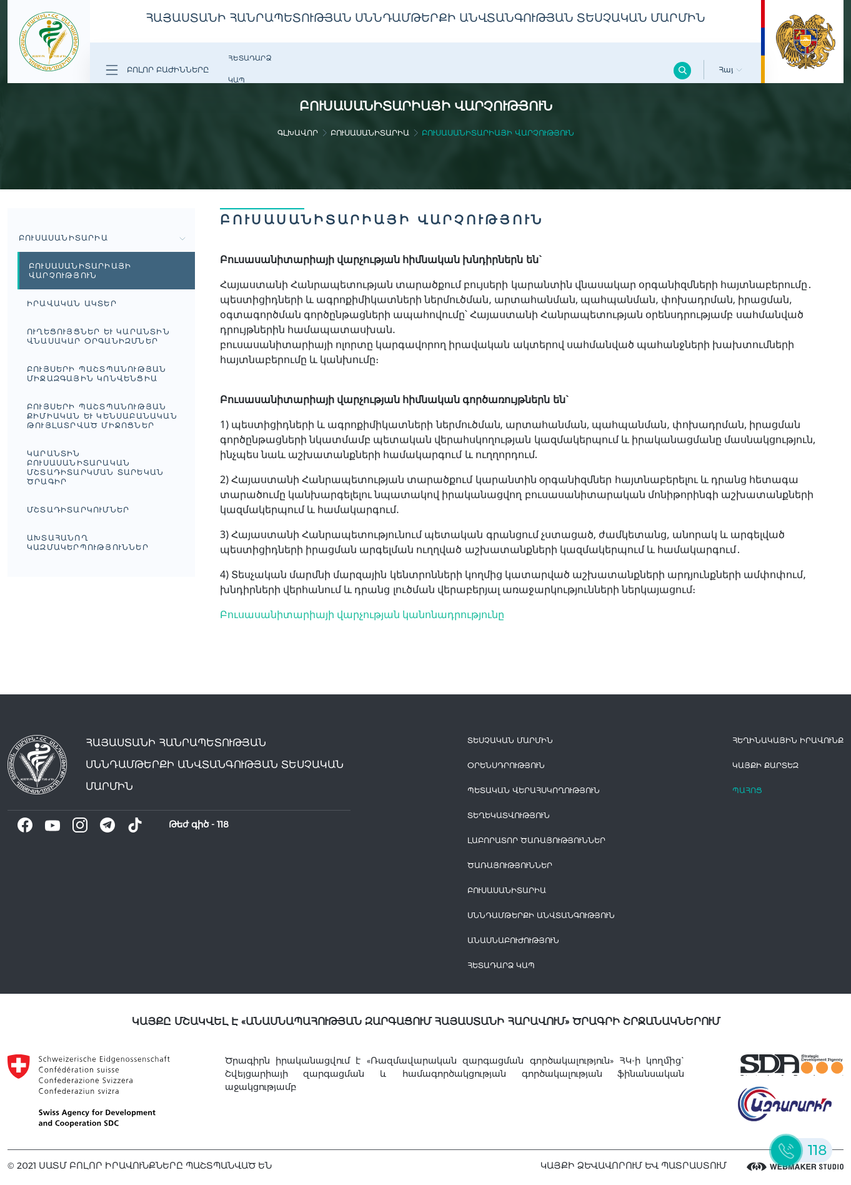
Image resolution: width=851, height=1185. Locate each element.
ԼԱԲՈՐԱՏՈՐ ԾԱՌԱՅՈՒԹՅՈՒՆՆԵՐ (536, 840)
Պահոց (747, 790)
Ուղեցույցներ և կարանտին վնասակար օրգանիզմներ (98, 336)
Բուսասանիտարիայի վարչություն (80, 270)
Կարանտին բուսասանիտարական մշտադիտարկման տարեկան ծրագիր (95, 467)
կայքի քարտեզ (765, 765)
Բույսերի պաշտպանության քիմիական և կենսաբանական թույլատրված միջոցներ (102, 416)
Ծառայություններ (509, 865)
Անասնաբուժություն (513, 940)
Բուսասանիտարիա (370, 133)
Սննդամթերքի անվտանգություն (541, 915)
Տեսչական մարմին (510, 740)
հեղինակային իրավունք (788, 740)
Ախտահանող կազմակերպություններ (88, 542)
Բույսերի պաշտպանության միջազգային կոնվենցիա (96, 373)
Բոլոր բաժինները (157, 70)
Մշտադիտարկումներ (78, 509)
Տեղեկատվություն (508, 815)
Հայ (730, 69)
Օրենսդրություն (506, 765)
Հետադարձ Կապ (249, 69)
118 (223, 824)
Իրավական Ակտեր (72, 303)
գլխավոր (297, 133)
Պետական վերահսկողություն (533, 790)
